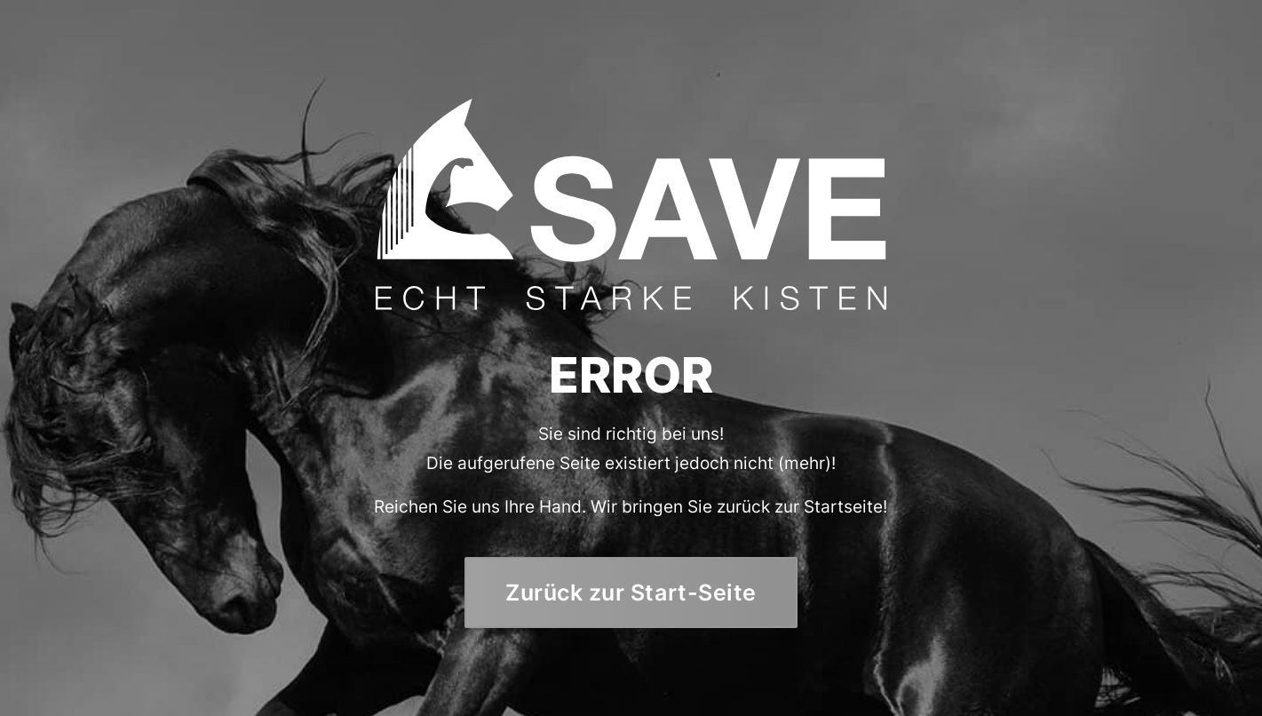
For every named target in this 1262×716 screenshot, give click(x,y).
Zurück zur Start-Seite (630, 592)
